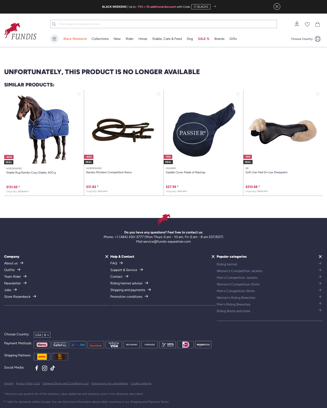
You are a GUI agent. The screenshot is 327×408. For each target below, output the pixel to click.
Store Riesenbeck (17, 297)
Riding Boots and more (233, 311)
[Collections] (100, 39)
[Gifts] (233, 39)
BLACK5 (201, 7)
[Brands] (219, 39)
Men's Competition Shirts (236, 291)
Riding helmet (227, 264)
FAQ (114, 263)
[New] (117, 39)
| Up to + (139, 7)
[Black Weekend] (75, 39)
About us (11, 263)
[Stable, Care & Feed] (167, 39)
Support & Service (124, 270)
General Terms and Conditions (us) (66, 383)
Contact (116, 277)
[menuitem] (297, 24)
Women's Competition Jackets (239, 271)
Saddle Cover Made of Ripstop (203, 170)
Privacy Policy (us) (28, 383)
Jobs (8, 290)
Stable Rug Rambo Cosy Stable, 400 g (44, 170)
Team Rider (13, 277)
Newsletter (13, 283)
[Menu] (54, 38)
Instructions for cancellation (109, 383)
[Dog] (190, 39)
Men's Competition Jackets (237, 278)
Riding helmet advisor (126, 283)
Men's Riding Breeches (233, 304)
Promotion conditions (126, 297)
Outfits (9, 270)
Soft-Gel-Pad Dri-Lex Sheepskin (283, 170)
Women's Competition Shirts (238, 284)
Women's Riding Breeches (236, 298)
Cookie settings (141, 383)
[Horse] (142, 39)
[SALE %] (203, 39)
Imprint (9, 383)
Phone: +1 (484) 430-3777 (124, 237)
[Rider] (129, 39)
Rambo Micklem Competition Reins (123, 170)
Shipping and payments (128, 290)
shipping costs (97, 394)
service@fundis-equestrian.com (167, 241)
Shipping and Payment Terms (149, 402)
